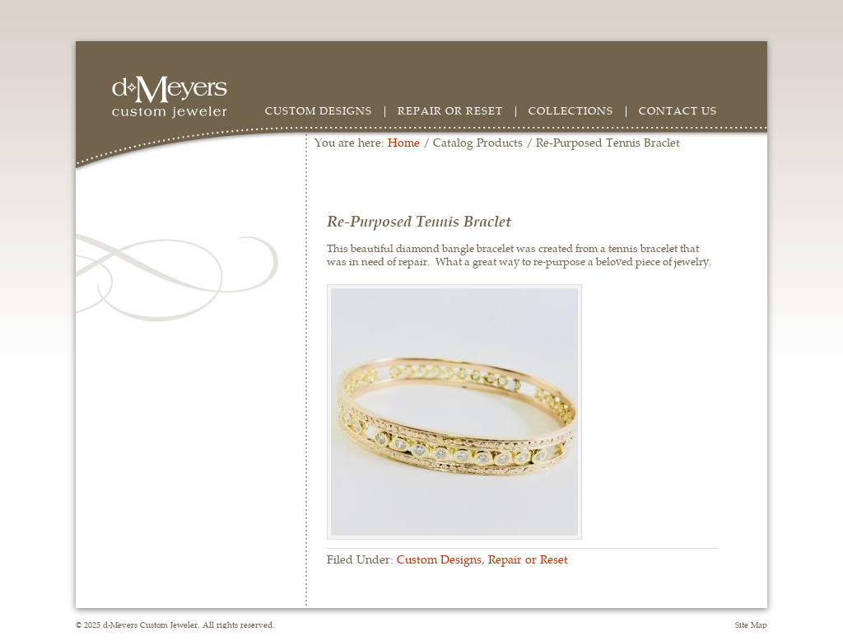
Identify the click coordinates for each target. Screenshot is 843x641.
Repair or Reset (450, 110)
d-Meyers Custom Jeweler (178, 97)
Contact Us (678, 110)
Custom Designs (318, 110)
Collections (571, 110)
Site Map (751, 624)
